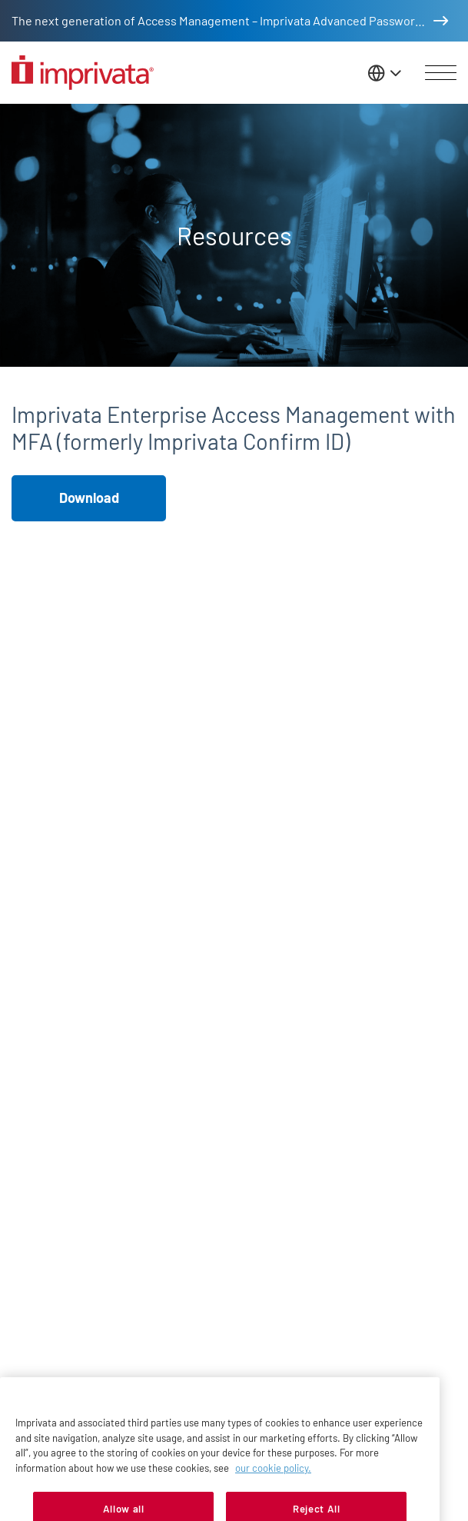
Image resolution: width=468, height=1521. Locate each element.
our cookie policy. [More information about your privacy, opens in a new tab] (273, 1479)
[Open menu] (440, 73)
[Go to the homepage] (83, 72)
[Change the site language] (385, 73)
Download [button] (89, 497)
